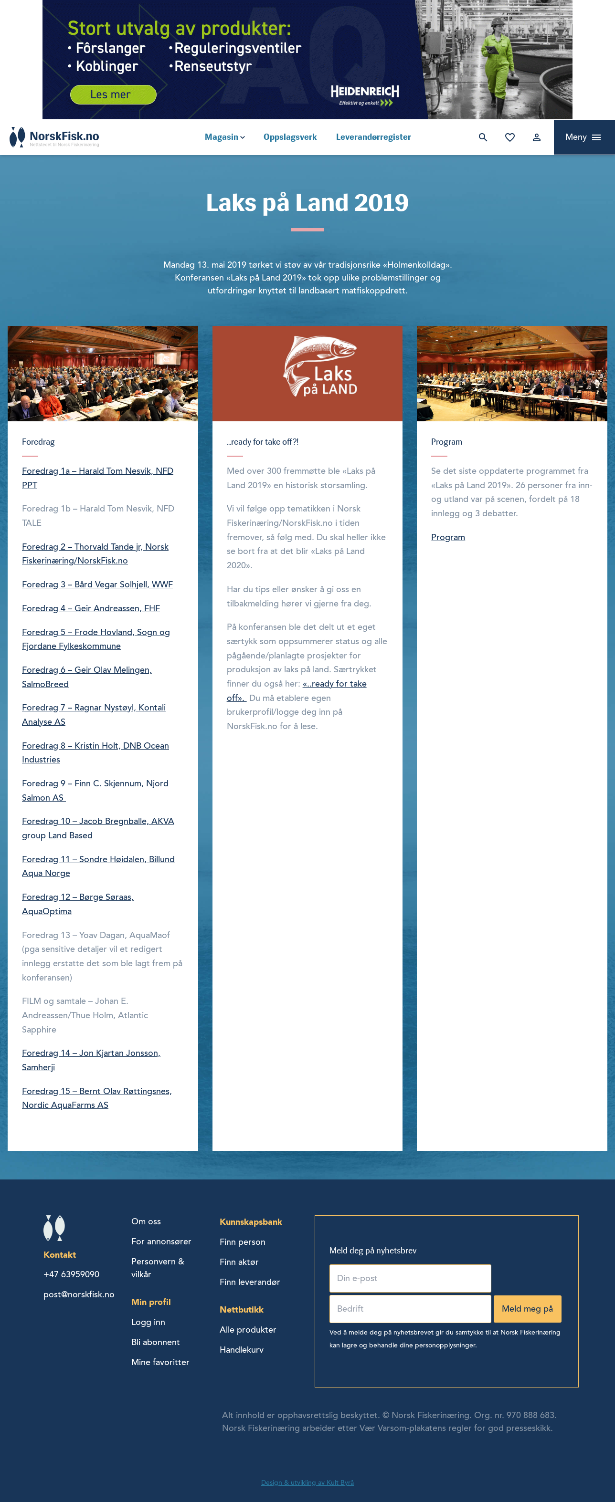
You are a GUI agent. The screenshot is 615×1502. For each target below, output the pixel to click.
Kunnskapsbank (251, 1222)
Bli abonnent (155, 1342)
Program (448, 537)
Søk (481, 137)
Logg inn (534, 137)
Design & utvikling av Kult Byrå (307, 1483)
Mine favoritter (508, 137)
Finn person (242, 1242)
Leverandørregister (373, 137)
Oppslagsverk (290, 137)
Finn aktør (239, 1262)
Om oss (146, 1221)
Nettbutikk (242, 1309)
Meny (576, 137)
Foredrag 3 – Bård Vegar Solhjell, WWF (97, 584)
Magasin (221, 137)
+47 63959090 (71, 1274)
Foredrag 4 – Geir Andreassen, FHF (91, 608)
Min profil (151, 1302)
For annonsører (161, 1241)
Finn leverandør (250, 1282)
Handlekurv (242, 1350)
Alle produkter (248, 1330)
